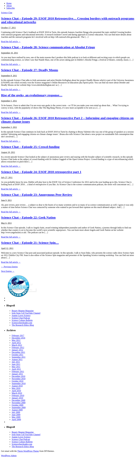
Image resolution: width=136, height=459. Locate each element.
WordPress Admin (9, 455)
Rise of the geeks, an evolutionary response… (31, 95)
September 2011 (19, 357)
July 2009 (16, 412)
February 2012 (18, 347)
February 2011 (18, 371)
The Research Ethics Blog (23, 325)
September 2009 (19, 407)
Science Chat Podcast (21, 318)
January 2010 (17, 398)
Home (9, 3)
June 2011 (16, 364)
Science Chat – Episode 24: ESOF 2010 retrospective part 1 (41, 172)
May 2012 (16, 340)
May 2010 (16, 388)
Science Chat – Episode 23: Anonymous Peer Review (36, 194)
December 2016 (18, 338)
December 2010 (18, 376)
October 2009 (17, 405)
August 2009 (17, 410)
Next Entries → (7, 271)
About (9, 6)
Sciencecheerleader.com (22, 323)
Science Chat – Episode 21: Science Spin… (30, 242)
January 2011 (17, 374)
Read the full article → (11, 41)
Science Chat (6, 12)
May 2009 (16, 417)
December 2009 (18, 400)
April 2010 (16, 391)
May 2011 (16, 367)
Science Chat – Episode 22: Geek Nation (28, 217)
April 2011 (16, 369)
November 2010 (19, 379)
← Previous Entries (9, 267)
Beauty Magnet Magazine (23, 311)
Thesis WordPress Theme (28, 451)
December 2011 (18, 352)
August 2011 (17, 359)
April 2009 (16, 419)
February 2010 (18, 395)
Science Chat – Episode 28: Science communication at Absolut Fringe (48, 47)
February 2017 (18, 335)
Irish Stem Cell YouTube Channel (26, 313)
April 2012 (16, 343)
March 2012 (17, 345)
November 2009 (19, 403)
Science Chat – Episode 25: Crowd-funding (30, 147)
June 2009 (16, 415)
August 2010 (17, 386)
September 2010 (19, 383)
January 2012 (17, 350)
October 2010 (17, 381)
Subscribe (10, 8)
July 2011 (16, 362)
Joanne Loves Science (21, 315)
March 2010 (17, 393)
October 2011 (17, 355)
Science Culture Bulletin (22, 320)
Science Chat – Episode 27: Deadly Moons (29, 70)
